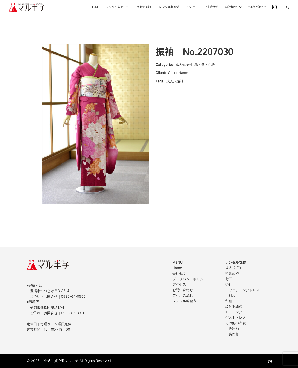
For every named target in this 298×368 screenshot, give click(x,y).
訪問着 (234, 334)
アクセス (192, 7)
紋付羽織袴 (233, 306)
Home (177, 268)
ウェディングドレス (244, 290)
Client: (161, 73)
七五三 (230, 279)
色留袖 (234, 328)
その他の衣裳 (235, 323)
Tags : (160, 81)
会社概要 (231, 7)
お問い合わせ (257, 7)
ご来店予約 (211, 7)
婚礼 (228, 284)
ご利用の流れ (144, 7)
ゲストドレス (235, 317)
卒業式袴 (232, 273)
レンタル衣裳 (114, 7)
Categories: (165, 64)
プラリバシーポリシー (189, 279)
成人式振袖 (233, 268)
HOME (95, 7)
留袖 (228, 301)
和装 (232, 295)
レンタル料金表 (169, 7)
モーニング (233, 312)
